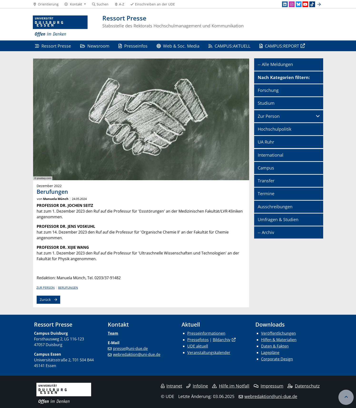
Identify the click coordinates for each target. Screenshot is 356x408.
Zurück (45, 299)
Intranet (171, 386)
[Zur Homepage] (60, 26)
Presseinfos (133, 46)
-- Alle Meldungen (275, 64)
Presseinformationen (206, 333)
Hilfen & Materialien (279, 339)
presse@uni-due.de (130, 348)
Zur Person (45, 287)
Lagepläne (270, 352)
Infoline (197, 386)
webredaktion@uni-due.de (136, 354)
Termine (266, 193)
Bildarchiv (221, 339)
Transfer (266, 181)
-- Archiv (266, 232)
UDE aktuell (197, 346)
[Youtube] (305, 4)
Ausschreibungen (275, 206)
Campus (266, 168)
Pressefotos (198, 339)
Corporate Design (277, 359)
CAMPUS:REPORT (279, 46)
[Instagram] (292, 4)
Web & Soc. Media (178, 46)
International (270, 155)
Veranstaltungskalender (208, 352)
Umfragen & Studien (278, 219)
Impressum (268, 386)
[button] (75, 4)
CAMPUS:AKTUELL (229, 46)
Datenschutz (303, 386)
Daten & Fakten (275, 346)
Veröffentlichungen (278, 333)
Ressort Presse (53, 46)
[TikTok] (312, 4)
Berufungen (68, 287)
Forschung (268, 90)
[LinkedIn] (285, 4)
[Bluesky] (299, 4)
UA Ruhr (266, 142)
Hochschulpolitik (274, 129)
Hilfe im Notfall (230, 386)
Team (113, 333)
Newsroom (94, 46)
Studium (266, 103)
